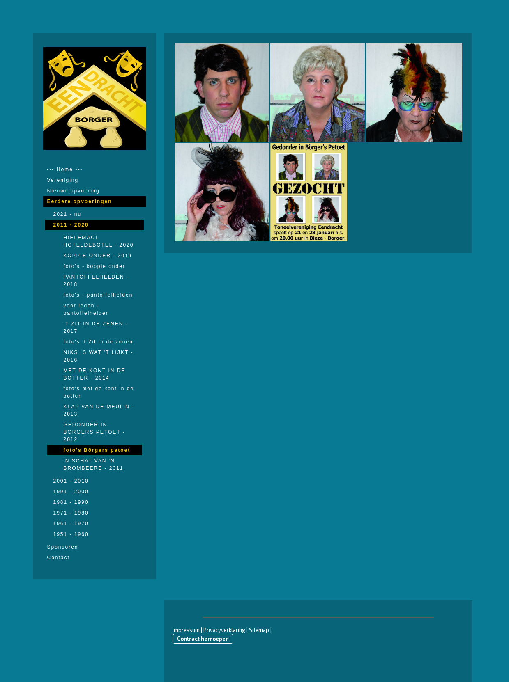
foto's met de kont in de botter (99, 392)
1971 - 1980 (71, 513)
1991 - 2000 (71, 491)
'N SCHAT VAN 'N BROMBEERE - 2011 (94, 464)
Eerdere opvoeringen (79, 201)
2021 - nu (67, 214)
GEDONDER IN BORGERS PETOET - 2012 (94, 432)
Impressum (186, 630)
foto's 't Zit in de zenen (98, 342)
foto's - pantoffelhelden (98, 295)
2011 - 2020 (71, 225)
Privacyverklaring (224, 630)
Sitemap (259, 630)
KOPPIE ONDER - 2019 (98, 256)
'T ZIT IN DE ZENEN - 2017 (96, 327)
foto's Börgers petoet (97, 450)
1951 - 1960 (71, 534)
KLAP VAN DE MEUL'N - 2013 (99, 410)
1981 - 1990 (71, 502)
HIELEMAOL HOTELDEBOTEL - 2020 (99, 241)
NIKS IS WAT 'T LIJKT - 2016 (99, 356)
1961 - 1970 (71, 523)
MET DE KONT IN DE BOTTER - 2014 (95, 374)
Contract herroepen (203, 638)
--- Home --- (65, 169)
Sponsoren (62, 547)
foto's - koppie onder (94, 266)
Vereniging (63, 180)
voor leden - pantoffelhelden (87, 309)
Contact (58, 558)
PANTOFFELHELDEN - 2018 (96, 280)
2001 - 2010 (71, 481)
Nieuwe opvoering (73, 191)
